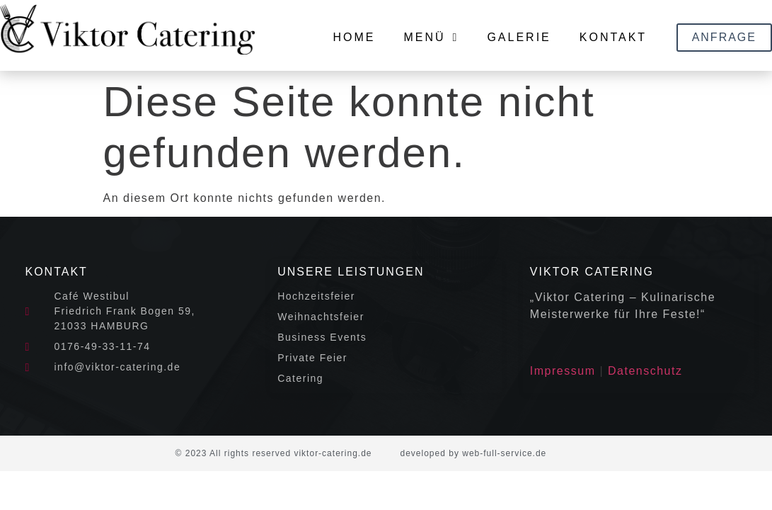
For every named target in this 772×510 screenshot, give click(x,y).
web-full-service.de (504, 453)
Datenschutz (645, 371)
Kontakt (613, 37)
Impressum (563, 371)
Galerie (519, 37)
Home (354, 37)
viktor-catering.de (332, 453)
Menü (431, 37)
